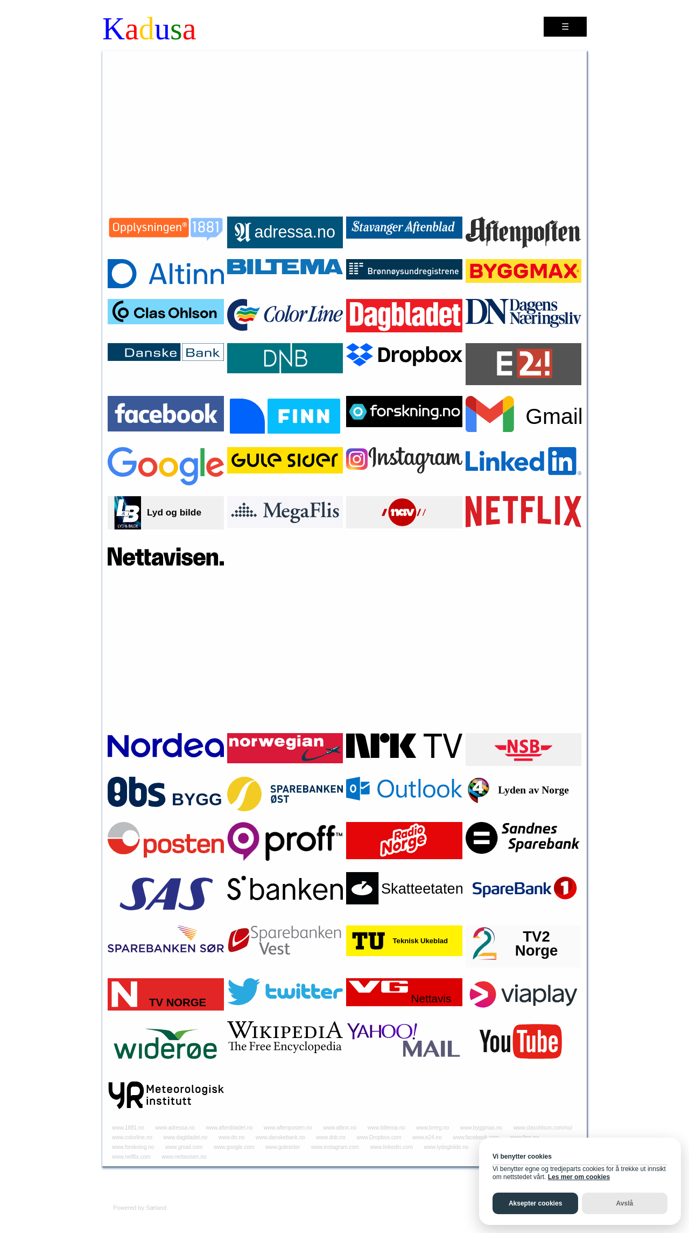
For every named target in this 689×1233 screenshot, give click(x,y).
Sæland (156, 1207)
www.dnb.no (330, 1137)
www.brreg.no (432, 1128)
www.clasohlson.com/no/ (543, 1128)
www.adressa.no (175, 1128)
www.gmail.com (183, 1147)
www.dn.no (232, 1137)
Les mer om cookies (579, 1177)
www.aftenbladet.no (229, 1128)
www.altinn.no (340, 1128)
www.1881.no (128, 1128)
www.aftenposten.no (288, 1128)
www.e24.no (426, 1137)
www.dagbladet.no (186, 1137)
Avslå (625, 1203)
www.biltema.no (386, 1128)
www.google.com (234, 1147)
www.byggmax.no (481, 1128)
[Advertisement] (344, 131)
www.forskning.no (133, 1147)
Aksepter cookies (535, 1203)
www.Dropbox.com (378, 1137)
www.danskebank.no (280, 1137)
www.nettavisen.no (183, 1157)
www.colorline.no (132, 1137)
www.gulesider (282, 1147)
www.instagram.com (335, 1147)
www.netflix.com (131, 1157)
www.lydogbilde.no (446, 1147)
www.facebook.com (476, 1137)
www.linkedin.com (391, 1147)
